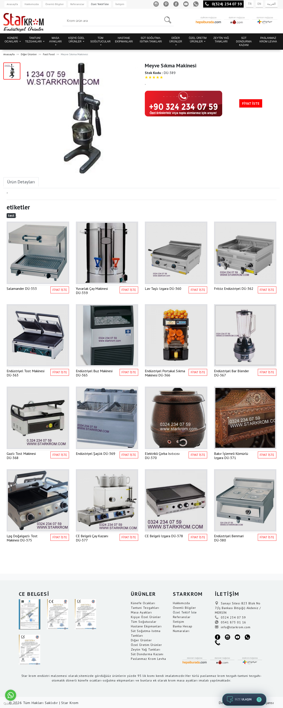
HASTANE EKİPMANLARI (124, 39)
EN (259, 4)
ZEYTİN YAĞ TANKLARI (221, 39)
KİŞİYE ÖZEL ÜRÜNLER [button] (76, 39)
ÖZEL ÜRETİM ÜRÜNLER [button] (198, 39)
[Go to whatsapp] (10, 695)
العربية (271, 4)
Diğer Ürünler (29, 54)
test (11, 215)
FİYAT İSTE (250, 103)
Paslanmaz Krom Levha (148, 659)
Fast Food (49, 54)
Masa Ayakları (141, 612)
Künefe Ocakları (143, 603)
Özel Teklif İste (100, 4)
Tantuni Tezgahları (145, 608)
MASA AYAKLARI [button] (55, 39)
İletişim (119, 4)
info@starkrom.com (232, 627)
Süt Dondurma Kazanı (147, 654)
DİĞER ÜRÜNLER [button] (175, 39)
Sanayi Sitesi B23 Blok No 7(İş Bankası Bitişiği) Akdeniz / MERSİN (238, 608)
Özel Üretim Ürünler (146, 645)
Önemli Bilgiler (54, 4)
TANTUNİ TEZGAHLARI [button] (33, 39)
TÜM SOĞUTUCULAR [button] (100, 39)
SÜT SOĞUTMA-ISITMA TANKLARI (151, 39)
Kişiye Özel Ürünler (146, 617)
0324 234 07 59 (230, 617)
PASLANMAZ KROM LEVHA (268, 39)
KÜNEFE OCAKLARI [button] (12, 39)
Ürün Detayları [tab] (21, 182)
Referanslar (77, 4)
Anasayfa (12, 4)
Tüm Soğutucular (144, 622)
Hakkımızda (32, 4)
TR (250, 4)
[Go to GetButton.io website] (11, 703)
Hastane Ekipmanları (146, 626)
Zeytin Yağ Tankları (145, 649)
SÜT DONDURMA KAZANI (244, 41)
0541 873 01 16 (230, 622)
